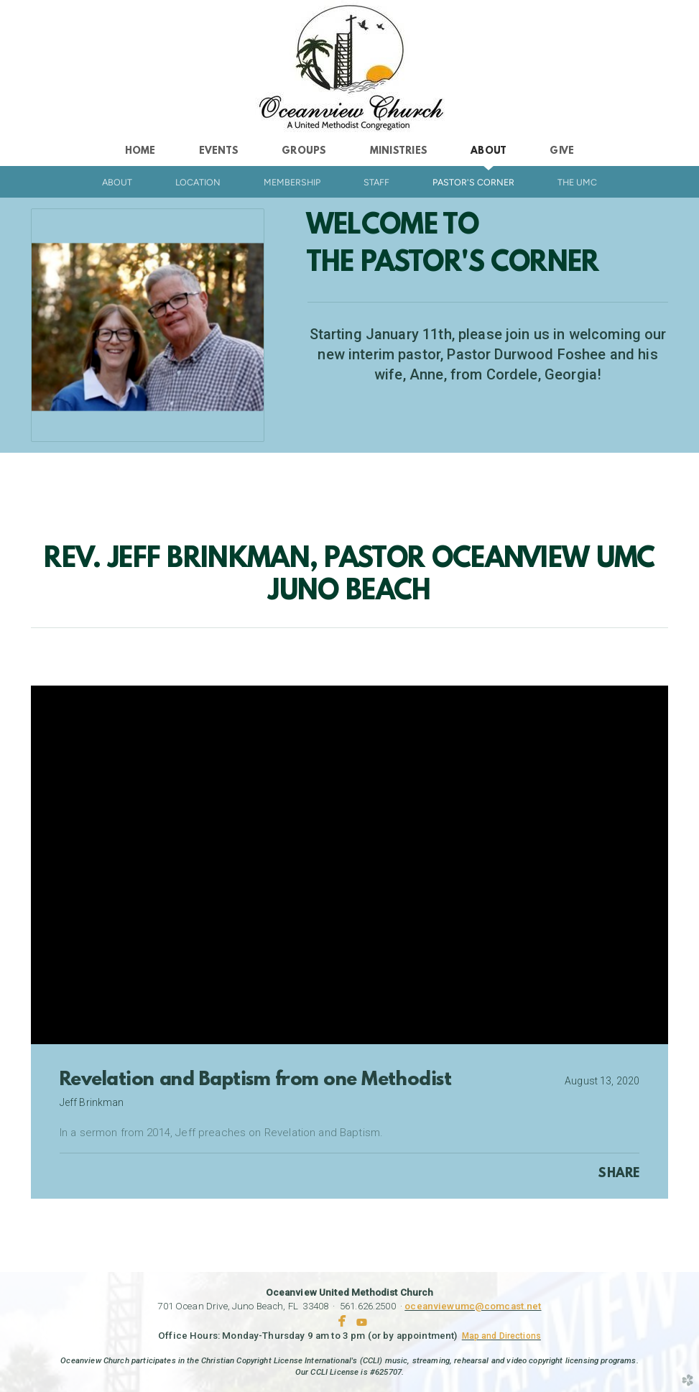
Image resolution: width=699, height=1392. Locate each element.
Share (618, 1174)
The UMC (577, 182)
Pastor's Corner (473, 182)
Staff (376, 182)
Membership (292, 182)
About (117, 182)
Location (198, 182)
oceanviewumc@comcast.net (472, 1306)
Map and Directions (501, 1336)
